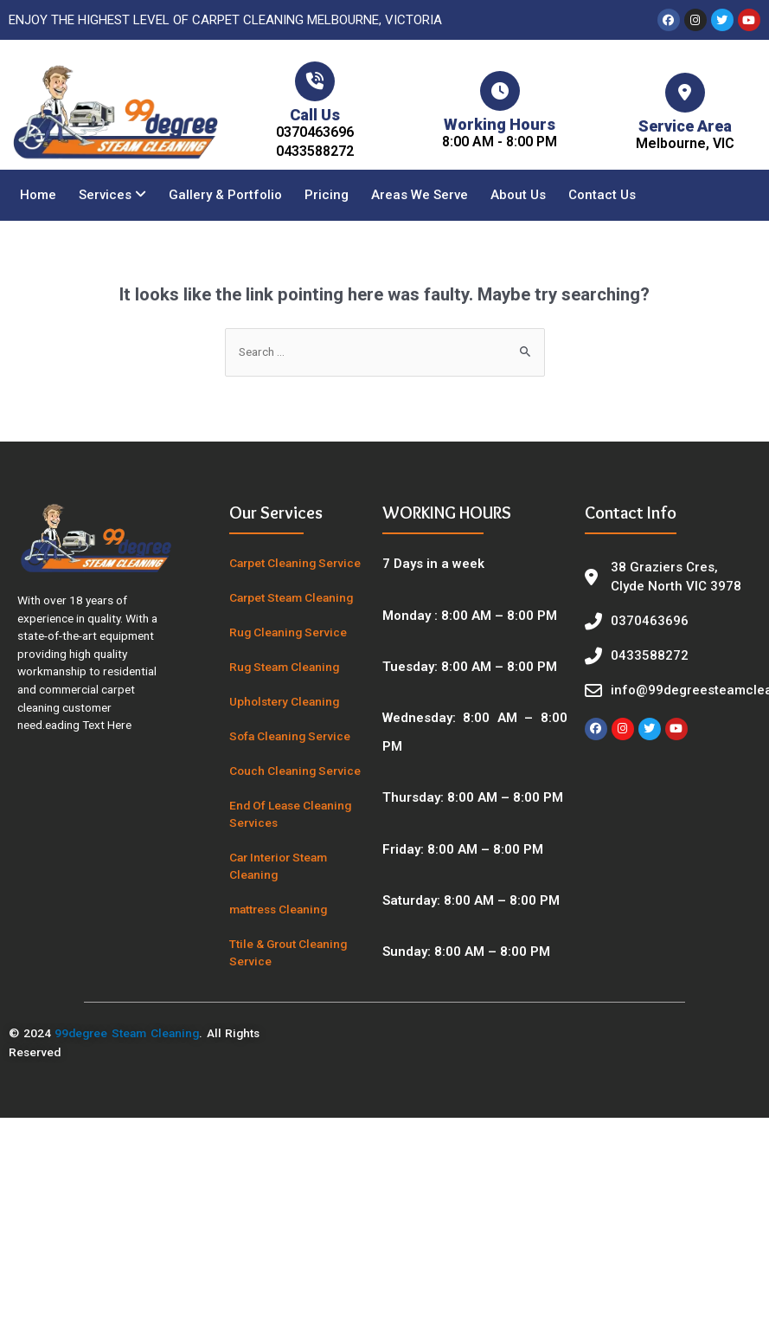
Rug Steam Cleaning (284, 667)
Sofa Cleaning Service (289, 736)
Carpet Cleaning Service (295, 563)
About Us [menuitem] (518, 195)
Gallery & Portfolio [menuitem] (225, 195)
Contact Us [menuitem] (602, 195)
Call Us (315, 115)
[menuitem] (112, 195)
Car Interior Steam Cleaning (278, 865)
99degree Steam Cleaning (126, 1033)
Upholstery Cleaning (284, 701)
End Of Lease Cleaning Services (290, 813)
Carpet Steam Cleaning (291, 597)
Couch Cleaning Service (295, 770)
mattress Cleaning (278, 909)
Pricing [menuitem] (326, 195)
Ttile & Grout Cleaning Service (288, 952)
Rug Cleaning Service (288, 632)
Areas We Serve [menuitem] (419, 195)
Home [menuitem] (38, 195)
